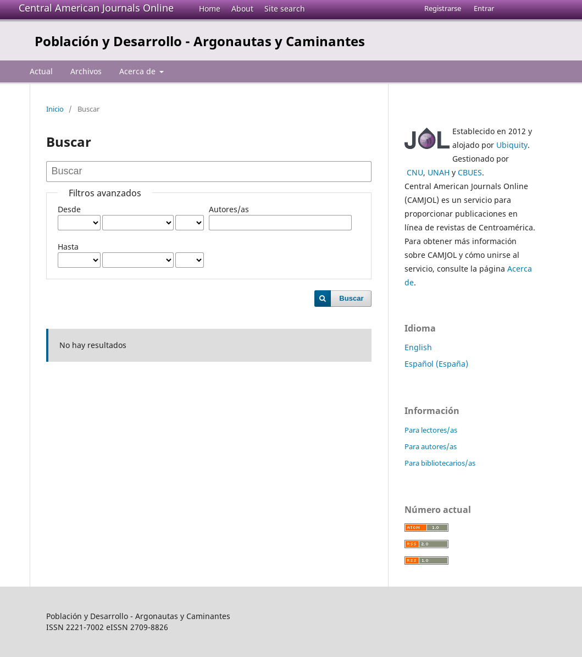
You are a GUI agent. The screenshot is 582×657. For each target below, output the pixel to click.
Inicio (55, 109)
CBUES (470, 172)
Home (209, 8)
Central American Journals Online (96, 7)
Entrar (484, 8)
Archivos (86, 71)
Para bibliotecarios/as (439, 463)
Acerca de (138, 71)
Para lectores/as (430, 430)
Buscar (351, 298)
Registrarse (442, 8)
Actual (41, 71)
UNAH (439, 172)
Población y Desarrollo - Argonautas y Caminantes (200, 41)
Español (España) (436, 363)
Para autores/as (430, 446)
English (418, 347)
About (242, 8)
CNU (415, 172)
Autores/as (229, 209)
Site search (284, 8)
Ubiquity (512, 145)
